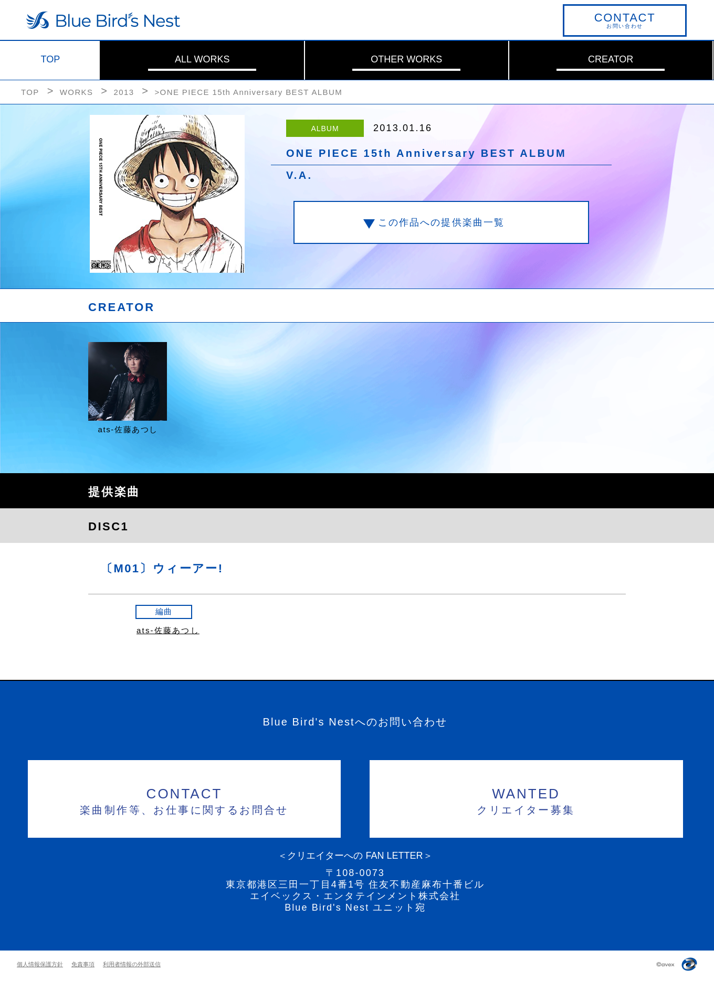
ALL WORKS (202, 59)
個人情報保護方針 (40, 964)
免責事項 (82, 964)
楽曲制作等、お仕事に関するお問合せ (185, 800)
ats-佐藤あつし (168, 630)
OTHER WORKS (406, 59)
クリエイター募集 (526, 800)
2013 (123, 92)
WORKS (76, 92)
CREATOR (610, 59)
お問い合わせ (625, 20)
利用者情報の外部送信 (132, 964)
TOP (50, 59)
